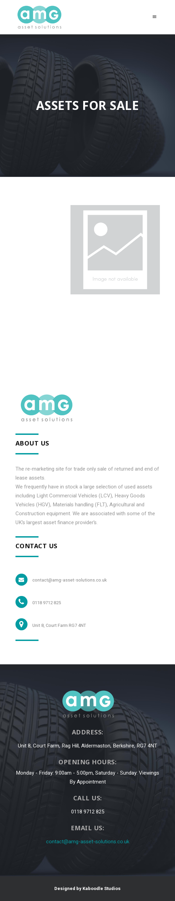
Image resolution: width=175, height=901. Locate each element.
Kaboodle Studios (102, 888)
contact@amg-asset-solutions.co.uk (87, 841)
